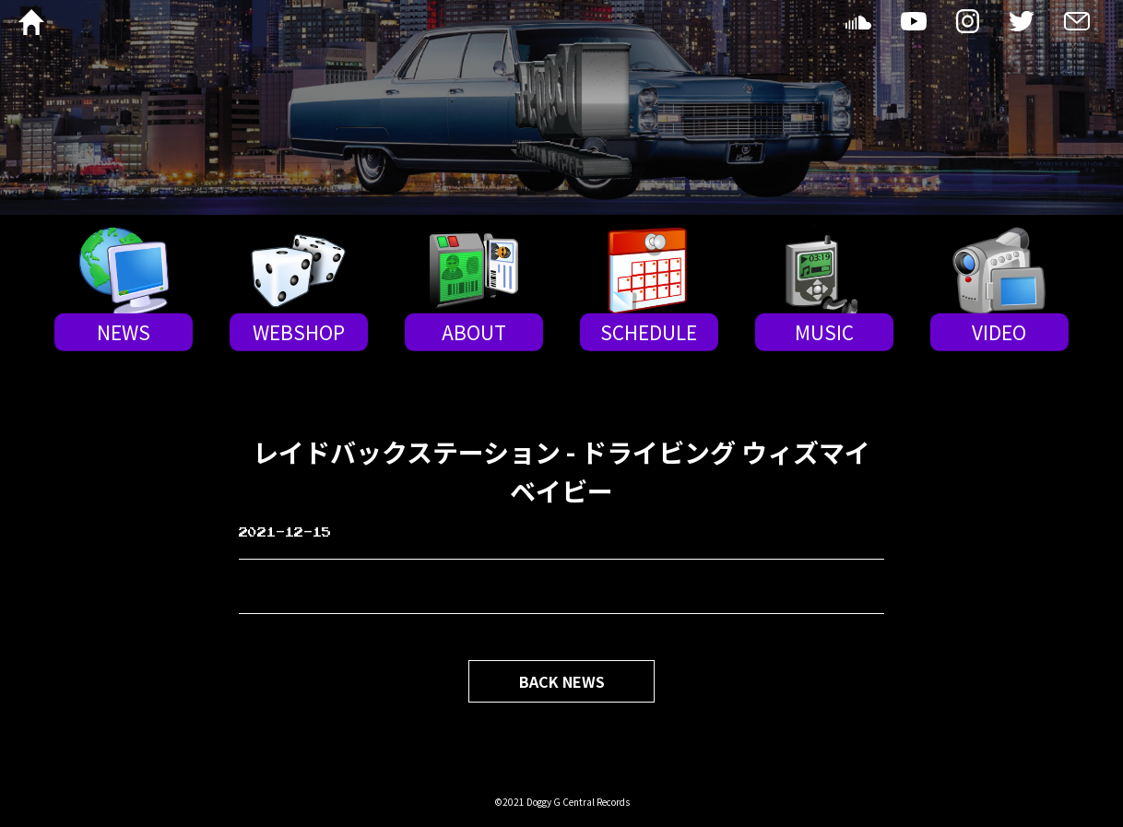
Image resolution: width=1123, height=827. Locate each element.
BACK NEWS (562, 681)
